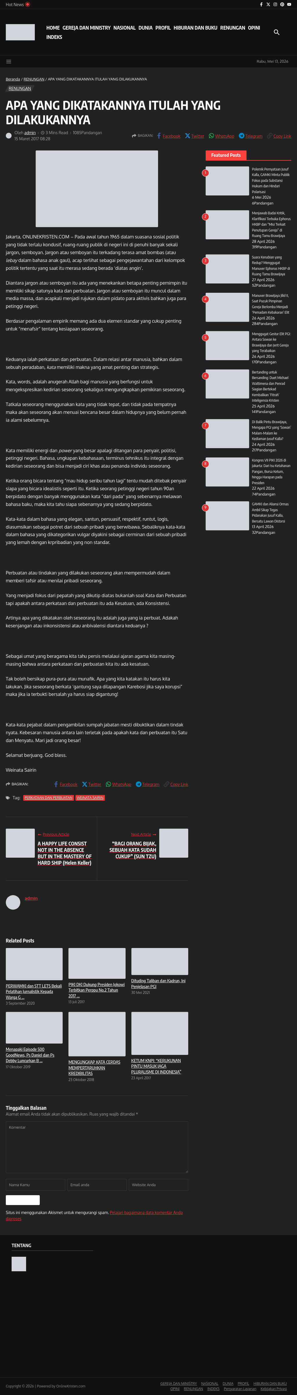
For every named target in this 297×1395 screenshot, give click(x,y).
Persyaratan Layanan (240, 1389)
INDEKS (54, 37)
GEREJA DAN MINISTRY (87, 27)
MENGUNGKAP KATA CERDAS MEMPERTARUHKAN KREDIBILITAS (94, 1067)
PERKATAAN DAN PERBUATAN (48, 798)
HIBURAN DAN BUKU (196, 27)
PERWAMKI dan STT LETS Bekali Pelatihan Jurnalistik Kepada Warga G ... (34, 991)
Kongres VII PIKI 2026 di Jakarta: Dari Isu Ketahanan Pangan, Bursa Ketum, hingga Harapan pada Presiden (271, 471)
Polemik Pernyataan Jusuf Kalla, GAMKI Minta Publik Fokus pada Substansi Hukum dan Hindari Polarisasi (271, 180)
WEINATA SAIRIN (90, 798)
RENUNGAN (232, 27)
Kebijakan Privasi (274, 1389)
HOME (53, 27)
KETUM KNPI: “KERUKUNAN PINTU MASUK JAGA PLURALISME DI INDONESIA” (156, 1066)
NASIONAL (124, 27)
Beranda (13, 79)
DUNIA (146, 27)
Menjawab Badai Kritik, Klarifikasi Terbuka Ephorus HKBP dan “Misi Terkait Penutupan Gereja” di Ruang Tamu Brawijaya (271, 224)
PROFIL (163, 27)
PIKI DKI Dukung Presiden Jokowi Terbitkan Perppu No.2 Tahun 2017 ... (96, 990)
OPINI (254, 27)
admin (30, 132)
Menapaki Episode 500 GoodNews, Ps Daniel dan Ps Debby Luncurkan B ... (30, 1054)
